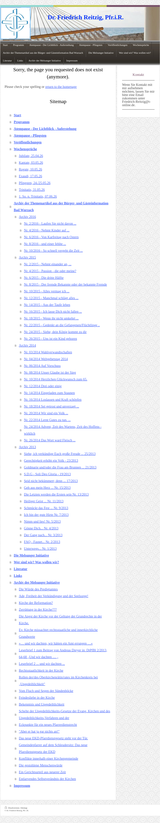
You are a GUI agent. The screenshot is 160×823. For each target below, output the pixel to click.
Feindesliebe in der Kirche (37, 697)
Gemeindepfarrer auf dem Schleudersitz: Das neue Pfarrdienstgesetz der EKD (53, 748)
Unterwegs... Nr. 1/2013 (40, 548)
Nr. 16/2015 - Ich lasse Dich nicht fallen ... (53, 311)
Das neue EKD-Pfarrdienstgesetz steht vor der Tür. (53, 738)
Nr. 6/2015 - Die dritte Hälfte (44, 278)
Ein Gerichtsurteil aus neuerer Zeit (42, 772)
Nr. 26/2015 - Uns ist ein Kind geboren (50, 338)
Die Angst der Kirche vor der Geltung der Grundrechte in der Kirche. (60, 619)
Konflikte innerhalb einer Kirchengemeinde (48, 758)
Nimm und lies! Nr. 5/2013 (42, 521)
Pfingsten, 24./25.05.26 (34, 183)
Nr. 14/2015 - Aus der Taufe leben (47, 305)
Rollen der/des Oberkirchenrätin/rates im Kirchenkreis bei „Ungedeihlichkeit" (58, 680)
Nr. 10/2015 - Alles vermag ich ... (46, 291)
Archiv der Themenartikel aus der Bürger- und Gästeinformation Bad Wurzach (61, 206)
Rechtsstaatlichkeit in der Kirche (41, 670)
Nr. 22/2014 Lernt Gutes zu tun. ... (47, 420)
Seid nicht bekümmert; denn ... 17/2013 (51, 481)
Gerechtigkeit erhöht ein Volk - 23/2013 (51, 460)
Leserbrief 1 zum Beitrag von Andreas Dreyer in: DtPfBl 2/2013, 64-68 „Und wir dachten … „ (63, 653)
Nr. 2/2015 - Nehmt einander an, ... (47, 264)
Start (17, 115)
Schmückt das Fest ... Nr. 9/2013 (46, 508)
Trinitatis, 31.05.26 (32, 189)
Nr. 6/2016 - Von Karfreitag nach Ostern (51, 237)
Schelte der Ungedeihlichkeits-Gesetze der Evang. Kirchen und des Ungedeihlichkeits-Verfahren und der (64, 714)
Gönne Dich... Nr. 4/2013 (41, 528)
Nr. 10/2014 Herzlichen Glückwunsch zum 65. (55, 379)
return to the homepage (61, 87)
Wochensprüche (25, 149)
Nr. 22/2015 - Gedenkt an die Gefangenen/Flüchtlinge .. (62, 325)
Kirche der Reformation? (36, 603)
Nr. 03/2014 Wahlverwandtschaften (48, 352)
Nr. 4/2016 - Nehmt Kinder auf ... (46, 230)
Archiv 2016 (27, 217)
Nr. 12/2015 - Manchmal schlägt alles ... (51, 298)
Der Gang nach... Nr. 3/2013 (43, 535)
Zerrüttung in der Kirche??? (38, 609)
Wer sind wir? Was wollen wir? (36, 562)
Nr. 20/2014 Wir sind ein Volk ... (46, 413)
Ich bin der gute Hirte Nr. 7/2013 (46, 515)
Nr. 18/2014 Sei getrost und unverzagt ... (51, 406)
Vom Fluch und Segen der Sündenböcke (46, 691)
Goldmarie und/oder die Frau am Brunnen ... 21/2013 (60, 467)
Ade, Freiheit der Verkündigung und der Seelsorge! (53, 596)
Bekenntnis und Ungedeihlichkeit (41, 704)
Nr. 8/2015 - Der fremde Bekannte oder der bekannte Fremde (65, 284)
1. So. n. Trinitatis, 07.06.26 (38, 196)
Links (18, 576)
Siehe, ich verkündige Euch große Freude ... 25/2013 (60, 454)
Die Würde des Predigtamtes (38, 589)
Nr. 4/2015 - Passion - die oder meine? (50, 271)
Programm (22, 122)
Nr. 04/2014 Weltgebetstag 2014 (46, 359)
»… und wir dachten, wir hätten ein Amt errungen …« (56, 643)
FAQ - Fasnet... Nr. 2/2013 (42, 542)
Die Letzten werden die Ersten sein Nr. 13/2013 (56, 494)
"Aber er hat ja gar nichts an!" (39, 731)
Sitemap (24, 808)
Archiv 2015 (27, 257)
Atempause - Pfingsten (30, 135)
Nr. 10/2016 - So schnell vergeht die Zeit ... (53, 250)
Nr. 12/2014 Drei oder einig (43, 386)
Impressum (22, 785)
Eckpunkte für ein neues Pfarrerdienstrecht (48, 724)
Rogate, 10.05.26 (30, 169)
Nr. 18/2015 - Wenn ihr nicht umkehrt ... (51, 318)
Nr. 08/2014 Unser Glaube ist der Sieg (50, 372)
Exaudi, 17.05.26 (30, 176)
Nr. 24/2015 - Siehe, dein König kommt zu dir (55, 332)
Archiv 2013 (27, 447)
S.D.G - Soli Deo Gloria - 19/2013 (47, 474)
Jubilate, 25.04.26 (31, 156)
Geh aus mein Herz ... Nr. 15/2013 (47, 487)
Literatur (20, 569)
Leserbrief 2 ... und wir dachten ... (42, 664)
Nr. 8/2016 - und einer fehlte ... (45, 244)
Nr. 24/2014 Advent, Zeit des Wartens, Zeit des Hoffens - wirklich (62, 430)
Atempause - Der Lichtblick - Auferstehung (45, 129)
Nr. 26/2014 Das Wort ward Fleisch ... (50, 440)
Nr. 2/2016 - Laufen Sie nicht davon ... (50, 223)
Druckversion (12, 807)
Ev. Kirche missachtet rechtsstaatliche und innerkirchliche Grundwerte (58, 633)
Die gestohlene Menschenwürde (41, 765)
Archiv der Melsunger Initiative (37, 582)
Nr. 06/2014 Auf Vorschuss (42, 366)
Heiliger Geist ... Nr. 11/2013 (44, 501)
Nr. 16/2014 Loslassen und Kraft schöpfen (53, 399)
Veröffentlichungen (28, 142)
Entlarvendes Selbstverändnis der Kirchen (47, 779)
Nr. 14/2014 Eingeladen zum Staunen (49, 393)
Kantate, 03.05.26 (31, 162)
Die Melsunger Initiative (31, 555)
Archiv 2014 (27, 345)
